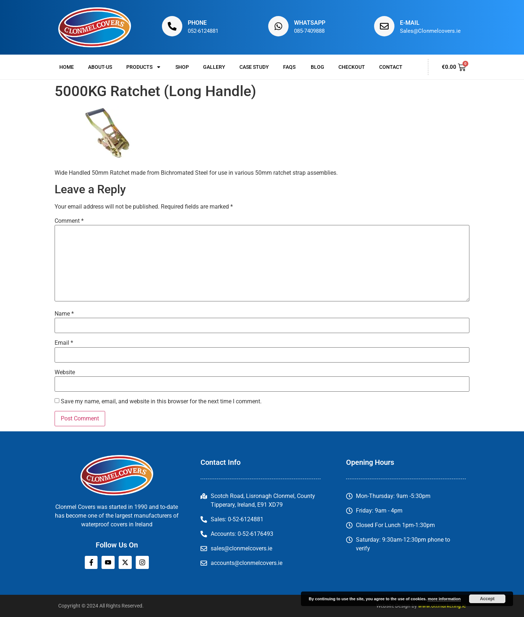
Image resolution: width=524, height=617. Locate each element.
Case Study (254, 67)
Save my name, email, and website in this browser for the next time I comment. (161, 401)
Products (143, 67)
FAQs (290, 67)
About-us (100, 67)
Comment (69, 221)
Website (65, 372)
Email (64, 343)
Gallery (214, 67)
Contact (390, 67)
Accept (487, 598)
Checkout (351, 67)
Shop (182, 67)
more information (444, 599)
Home (66, 67)
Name (64, 314)
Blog (317, 67)
